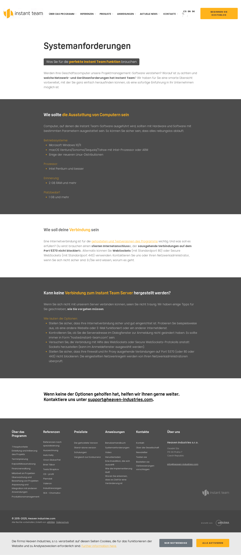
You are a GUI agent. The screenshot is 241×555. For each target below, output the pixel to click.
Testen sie (141, 457)
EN (189, 11)
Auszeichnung (50, 450)
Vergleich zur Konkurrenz (87, 457)
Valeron (47, 483)
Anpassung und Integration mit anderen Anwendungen (24, 488)
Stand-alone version (85, 447)
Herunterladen (113, 457)
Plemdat (47, 478)
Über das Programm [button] (61, 14)
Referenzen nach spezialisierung (52, 443)
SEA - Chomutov (51, 492)
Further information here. (99, 546)
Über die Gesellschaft (147, 447)
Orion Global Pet (52, 459)
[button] (183, 14)
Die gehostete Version (86, 442)
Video (108, 452)
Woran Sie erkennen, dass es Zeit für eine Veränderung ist (116, 479)
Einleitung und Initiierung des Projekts (24, 452)
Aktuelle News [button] (148, 14)
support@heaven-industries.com (120, 399)
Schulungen (80, 452)
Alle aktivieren (212, 543)
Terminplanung (20, 459)
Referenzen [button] (87, 14)
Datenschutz (62, 522)
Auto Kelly (48, 455)
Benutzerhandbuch (115, 442)
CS (185, 11)
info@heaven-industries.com (182, 464)
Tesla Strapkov (51, 469)
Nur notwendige (175, 543)
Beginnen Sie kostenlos (219, 13)
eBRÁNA (51, 522)
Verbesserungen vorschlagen (145, 467)
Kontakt (140, 442)
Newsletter (142, 452)
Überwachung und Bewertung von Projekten (25, 479)
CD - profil (48, 474)
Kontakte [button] (169, 14)
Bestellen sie (143, 461)
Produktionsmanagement (25, 496)
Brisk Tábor (49, 464)
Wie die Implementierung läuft (118, 470)
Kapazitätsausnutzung (24, 463)
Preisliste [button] (105, 14)
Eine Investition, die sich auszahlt (117, 462)
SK (193, 11)
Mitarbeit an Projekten (23, 473)
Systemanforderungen (117, 447)
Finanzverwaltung (21, 468)
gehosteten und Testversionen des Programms (124, 241)
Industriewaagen (52, 488)
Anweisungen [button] (125, 14)
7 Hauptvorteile (20, 446)
